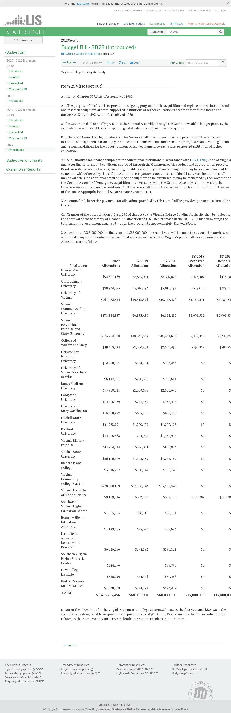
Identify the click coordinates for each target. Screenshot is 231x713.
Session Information (108, 23)
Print (111, 62)
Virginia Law (176, 23)
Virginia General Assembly (128, 10)
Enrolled (14, 77)
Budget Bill (157, 31)
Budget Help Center (182, 673)
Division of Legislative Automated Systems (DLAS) (161, 709)
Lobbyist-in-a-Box (120, 704)
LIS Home (104, 704)
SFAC (148, 669)
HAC (140, 669)
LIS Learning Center (156, 10)
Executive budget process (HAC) (22, 673)
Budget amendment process (76, 669)
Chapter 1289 (18, 89)
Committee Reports (23, 169)
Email (134, 62)
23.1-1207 (199, 160)
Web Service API (199, 669)
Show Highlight (92, 62)
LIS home (192, 10)
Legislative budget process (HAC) (22, 669)
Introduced (16, 71)
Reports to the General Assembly (206, 23)
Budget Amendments (24, 160)
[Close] (227, 3)
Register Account (208, 10)
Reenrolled (16, 83)
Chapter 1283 (18, 138)
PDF (123, 62)
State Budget (157, 23)
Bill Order (67, 53)
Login (223, 10)
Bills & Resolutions (134, 23)
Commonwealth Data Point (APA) (22, 677)
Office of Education (88, 53)
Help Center (83, 3)
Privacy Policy (176, 10)
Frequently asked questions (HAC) (79, 673)
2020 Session (23, 40)
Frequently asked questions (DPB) (23, 681)
